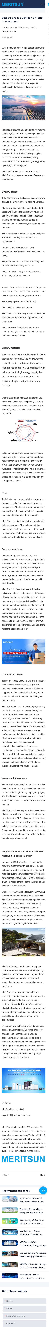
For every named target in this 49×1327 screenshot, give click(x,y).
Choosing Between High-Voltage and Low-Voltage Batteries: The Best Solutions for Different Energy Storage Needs (32, 1211)
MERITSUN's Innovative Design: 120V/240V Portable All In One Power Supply (33, 1266)
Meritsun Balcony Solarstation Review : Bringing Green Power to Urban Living (33, 1255)
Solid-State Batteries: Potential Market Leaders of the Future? (32, 1277)
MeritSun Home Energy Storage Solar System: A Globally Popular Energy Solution (30, 1233)
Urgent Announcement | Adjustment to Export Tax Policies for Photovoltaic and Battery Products (32, 1200)
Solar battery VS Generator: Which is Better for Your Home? (32, 1222)
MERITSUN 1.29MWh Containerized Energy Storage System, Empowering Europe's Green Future (33, 1244)
